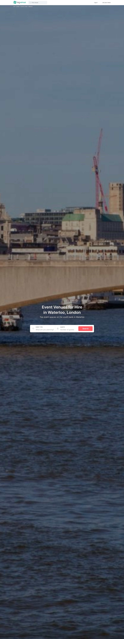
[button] (37, 2)
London (18, 6)
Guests (62, 327)
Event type (39, 327)
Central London (24, 6)
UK (14, 6)
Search (85, 329)
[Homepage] (19, 2)
